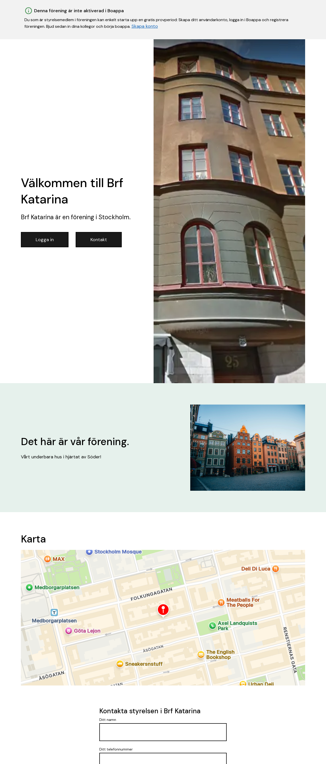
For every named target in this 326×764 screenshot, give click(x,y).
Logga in (45, 240)
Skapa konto (144, 26)
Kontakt (98, 240)
